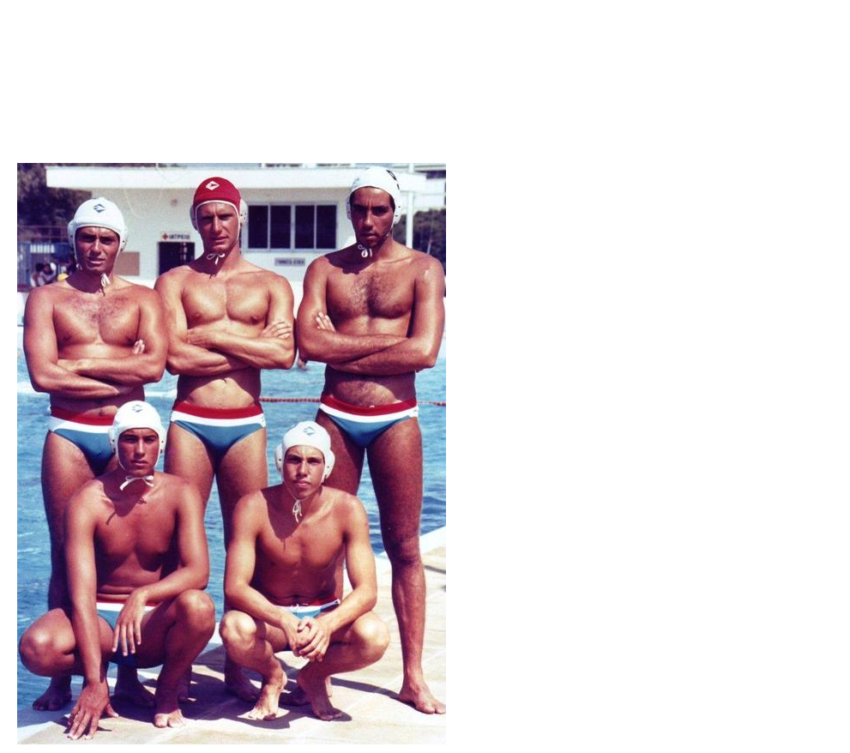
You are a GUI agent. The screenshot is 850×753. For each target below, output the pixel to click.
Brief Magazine (425, 81)
